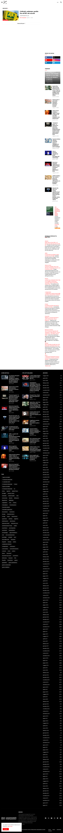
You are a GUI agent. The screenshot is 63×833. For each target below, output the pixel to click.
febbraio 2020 (52, 557)
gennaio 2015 (52, 704)
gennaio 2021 (52, 530)
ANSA (46, 253)
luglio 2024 (52, 429)
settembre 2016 (52, 655)
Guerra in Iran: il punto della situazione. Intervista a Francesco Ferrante (55, 103)
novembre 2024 (52, 419)
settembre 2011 (52, 800)
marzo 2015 (52, 699)
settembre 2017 (52, 626)
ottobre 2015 (52, 682)
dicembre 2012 (52, 764)
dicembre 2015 (52, 677)
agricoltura (4, 518)
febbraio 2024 (52, 441)
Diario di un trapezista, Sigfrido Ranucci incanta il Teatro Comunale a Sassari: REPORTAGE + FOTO (56, 167)
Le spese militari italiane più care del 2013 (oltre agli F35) (35, 377)
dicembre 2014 (52, 706)
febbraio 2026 (52, 383)
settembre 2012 (52, 771)
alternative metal (5, 523)
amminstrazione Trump (7, 525)
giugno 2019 (52, 576)
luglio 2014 (52, 718)
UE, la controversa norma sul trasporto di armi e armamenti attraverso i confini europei (35, 440)
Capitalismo (4, 502)
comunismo (12, 546)
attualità (10, 537)
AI (14, 488)
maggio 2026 (52, 375)
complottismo (5, 546)
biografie (4, 541)
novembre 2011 (52, 795)
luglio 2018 (52, 602)
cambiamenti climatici (6, 544)
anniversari (4, 530)
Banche (10, 498)
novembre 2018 (52, 593)
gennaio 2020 (52, 559)
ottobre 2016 (52, 653)
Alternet (46, 241)
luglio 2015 (52, 689)
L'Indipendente (48, 292)
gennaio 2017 (52, 646)
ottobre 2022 (52, 479)
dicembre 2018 (52, 590)
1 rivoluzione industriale (7, 479)
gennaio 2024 (52, 443)
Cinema (14, 502)
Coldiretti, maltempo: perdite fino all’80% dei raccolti (29, 12)
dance (3, 553)
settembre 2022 (52, 482)
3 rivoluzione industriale (7, 488)
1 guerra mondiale (6, 477)
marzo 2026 (52, 380)
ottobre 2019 (52, 566)
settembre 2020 (52, 540)
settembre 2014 (52, 713)
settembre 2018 (52, 598)
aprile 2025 (52, 407)
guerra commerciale (6, 564)
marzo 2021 (52, 525)
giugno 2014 (52, 721)
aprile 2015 (52, 696)
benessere (13, 539)
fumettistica (10, 560)
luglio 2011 (52, 805)
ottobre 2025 (52, 392)
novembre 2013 (52, 737)
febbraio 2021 (52, 527)
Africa (3, 491)
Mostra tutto (48, 365)
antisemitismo (12, 530)
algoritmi (16, 518)
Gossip (3, 516)
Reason (46, 278)
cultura (13, 551)
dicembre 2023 (52, 445)
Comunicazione (13, 504)
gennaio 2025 (52, 414)
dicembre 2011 (52, 793)
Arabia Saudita (11, 495)
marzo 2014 (52, 728)
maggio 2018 (52, 607)
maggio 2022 (52, 491)
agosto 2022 (52, 484)
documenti (9, 553)
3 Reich (15, 484)
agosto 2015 (52, 687)
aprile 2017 (52, 639)
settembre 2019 (52, 569)
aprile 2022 (52, 494)
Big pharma (4, 500)
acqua (8, 516)
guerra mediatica (5, 567)
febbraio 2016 (52, 672)
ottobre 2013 (52, 740)
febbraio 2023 (52, 470)
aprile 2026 (52, 378)
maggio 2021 (52, 520)
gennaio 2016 (52, 675)
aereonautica (14, 516)
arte (3, 534)
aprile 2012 (52, 783)
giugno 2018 (52, 605)
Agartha (8, 491)
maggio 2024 (52, 433)
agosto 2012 (52, 774)
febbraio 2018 (52, 614)
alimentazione (5, 521)
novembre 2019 (52, 564)
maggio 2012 (52, 781)
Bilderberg (11, 500)
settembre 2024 (52, 424)
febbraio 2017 (52, 643)
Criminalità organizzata (7, 509)
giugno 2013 (52, 750)
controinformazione (14, 548)
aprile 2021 (52, 523)
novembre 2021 (52, 506)
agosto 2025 (52, 397)
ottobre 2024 (52, 421)
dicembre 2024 (52, 416)
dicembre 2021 (52, 503)
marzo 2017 (52, 641)
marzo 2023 (52, 467)
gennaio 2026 (52, 385)
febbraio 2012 (52, 788)
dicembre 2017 (52, 619)
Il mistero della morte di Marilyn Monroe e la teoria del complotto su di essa (35, 413)
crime (9, 551)
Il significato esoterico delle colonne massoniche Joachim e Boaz (35, 422)
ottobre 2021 (52, 508)
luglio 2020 (52, 544)
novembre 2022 (52, 477)
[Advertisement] (52, 28)
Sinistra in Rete (48, 265)
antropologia (5, 532)
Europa (3, 514)
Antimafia (4, 495)
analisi (15, 525)
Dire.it (46, 355)
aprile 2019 (52, 581)
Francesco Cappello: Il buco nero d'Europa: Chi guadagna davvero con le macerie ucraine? (52, 268)
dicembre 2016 (52, 648)
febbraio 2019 (52, 585)
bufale (14, 541)
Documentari (5, 511)
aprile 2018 (52, 610)
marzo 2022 (52, 496)
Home (49, 829)
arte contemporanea (10, 534)
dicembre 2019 (52, 561)
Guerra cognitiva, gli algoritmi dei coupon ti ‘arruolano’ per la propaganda (34, 457)
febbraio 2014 (52, 730)
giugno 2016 (52, 663)
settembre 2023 (52, 453)
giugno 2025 (52, 402)
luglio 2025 (52, 400)
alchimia (10, 518)
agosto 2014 (52, 716)
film (15, 558)
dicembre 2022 (52, 474)
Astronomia (4, 498)
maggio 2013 (52, 752)
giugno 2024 (52, 431)
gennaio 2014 (52, 733)
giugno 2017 (52, 634)
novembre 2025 (52, 390)
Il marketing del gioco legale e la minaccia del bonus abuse (14, 428)
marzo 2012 (52, 786)
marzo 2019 (52, 583)
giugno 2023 (52, 460)
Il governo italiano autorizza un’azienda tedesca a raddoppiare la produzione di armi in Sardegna (56, 143)
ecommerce (15, 555)
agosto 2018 (52, 600)
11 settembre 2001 (6, 481)
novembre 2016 (52, 651)
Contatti (50, 830)
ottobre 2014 (52, 711)
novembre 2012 (52, 766)
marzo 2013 (52, 757)
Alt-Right (4, 493)
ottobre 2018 (52, 595)
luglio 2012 (52, 776)
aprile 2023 (52, 465)
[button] (2, 2)
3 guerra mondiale (6, 486)
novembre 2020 (52, 535)
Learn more (10, 826)
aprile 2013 (52, 754)
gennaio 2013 (52, 762)
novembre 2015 (52, 680)
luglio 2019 (52, 573)
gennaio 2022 (52, 501)
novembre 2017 (52, 622)
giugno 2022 (52, 489)
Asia (17, 495)
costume (4, 551)
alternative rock (14, 523)
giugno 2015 (52, 692)
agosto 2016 (52, 658)
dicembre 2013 (52, 735)
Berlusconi (16, 498)
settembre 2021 (52, 511)
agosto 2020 (52, 542)
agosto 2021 (52, 513)
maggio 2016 (52, 665)
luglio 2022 (52, 486)
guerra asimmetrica (13, 562)
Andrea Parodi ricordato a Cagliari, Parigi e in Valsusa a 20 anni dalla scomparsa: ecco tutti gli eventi (56, 114)
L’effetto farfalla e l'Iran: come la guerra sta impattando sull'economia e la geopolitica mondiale (56, 179)
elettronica (4, 558)
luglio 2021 (52, 515)
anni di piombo (12, 528)
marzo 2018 (52, 612)
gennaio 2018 (52, 617)
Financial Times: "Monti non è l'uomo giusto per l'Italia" (35, 396)
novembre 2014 (52, 709)
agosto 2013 (52, 745)
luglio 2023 (52, 458)
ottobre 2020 (52, 537)
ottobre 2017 (52, 624)
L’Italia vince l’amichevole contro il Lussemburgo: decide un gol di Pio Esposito (52, 358)
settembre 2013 (52, 742)
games (16, 560)
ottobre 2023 (52, 450)
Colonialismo (5, 504)
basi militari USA (5, 539)
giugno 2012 (52, 779)
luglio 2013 (52, 747)
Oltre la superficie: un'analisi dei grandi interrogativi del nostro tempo (55, 154)
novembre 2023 (52, 448)
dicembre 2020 (52, 532)
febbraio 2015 (52, 701)
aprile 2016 (52, 668)
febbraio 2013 (52, 759)
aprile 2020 (52, 552)
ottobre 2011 (52, 798)
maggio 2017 (52, 636)
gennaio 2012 (52, 791)
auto (15, 537)
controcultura (5, 548)
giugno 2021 (52, 518)
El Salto (46, 304)
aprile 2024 (52, 436)
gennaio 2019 (52, 588)
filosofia (4, 560)
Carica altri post (20, 23)
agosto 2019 (52, 571)
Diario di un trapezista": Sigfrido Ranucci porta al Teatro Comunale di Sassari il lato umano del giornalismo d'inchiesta (14, 467)
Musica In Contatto (49, 329)
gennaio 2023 (52, 472)
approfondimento (13, 532)
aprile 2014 (52, 725)
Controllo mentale (6, 507)
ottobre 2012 (52, 769)
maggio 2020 (52, 549)
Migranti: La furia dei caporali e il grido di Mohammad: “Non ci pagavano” (51, 319)
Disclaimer (59, 829)
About (54, 829)
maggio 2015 (52, 694)
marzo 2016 (52, 670)
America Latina (11, 493)
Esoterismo (12, 511)
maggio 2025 (52, 404)
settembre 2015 (52, 684)
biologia (9, 541)
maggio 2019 (52, 578)
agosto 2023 (52, 455)
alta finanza (12, 521)
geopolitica (4, 562)
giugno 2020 (52, 547)
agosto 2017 (52, 629)
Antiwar (46, 343)
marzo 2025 (52, 409)
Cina (10, 502)
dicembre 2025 (52, 388)
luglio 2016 (52, 660)
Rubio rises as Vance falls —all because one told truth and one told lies (52, 244)
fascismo (10, 558)
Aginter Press (15, 491)
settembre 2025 (52, 395)
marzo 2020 (52, 554)
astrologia (4, 537)
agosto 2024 (52, 426)
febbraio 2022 (52, 499)
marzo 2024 (52, 438)
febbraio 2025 (52, 412)
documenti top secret (6, 555)
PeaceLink (47, 316)
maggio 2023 (52, 462)
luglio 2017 (52, 631)
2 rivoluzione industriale (7, 484)
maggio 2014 (52, 723)
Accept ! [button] (5, 829)
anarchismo (4, 528)
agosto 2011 (52, 803)
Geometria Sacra (10, 514)
